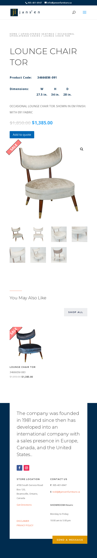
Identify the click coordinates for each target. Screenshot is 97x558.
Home (14, 34)
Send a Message (70, 539)
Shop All (75, 312)
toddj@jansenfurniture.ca (66, 491)
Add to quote (22, 135)
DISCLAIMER (23, 520)
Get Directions (24, 504)
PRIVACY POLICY (25, 525)
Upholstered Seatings (37, 34)
